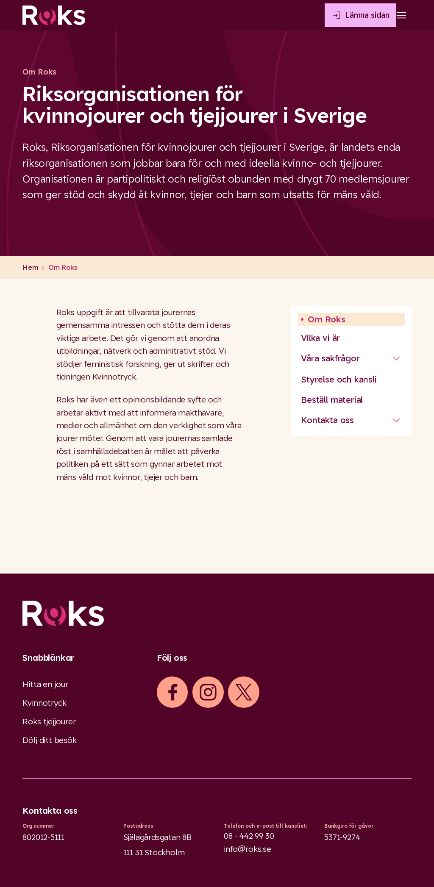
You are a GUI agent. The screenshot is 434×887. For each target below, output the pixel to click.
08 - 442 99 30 (249, 836)
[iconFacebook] (172, 692)
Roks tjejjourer (48, 721)
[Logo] (216, 613)
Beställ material (332, 399)
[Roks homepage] (53, 15)
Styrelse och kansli (338, 379)
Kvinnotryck (44, 703)
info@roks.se (247, 849)
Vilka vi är (320, 338)
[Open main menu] (401, 15)
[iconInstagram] (208, 692)
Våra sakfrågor (330, 358)
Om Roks (326, 319)
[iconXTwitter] (244, 692)
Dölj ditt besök (49, 740)
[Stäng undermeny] (396, 358)
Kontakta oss (327, 420)
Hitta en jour (45, 684)
